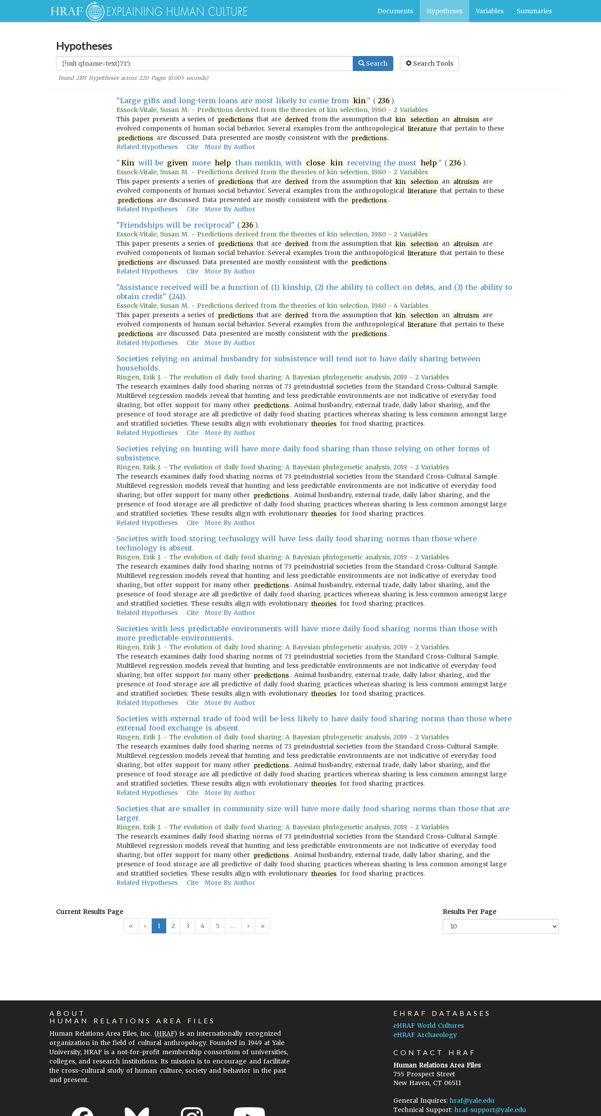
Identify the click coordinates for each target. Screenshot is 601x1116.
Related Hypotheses (147, 147)
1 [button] (159, 926)
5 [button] (218, 926)
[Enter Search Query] (204, 63)
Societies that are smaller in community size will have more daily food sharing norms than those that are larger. (312, 813)
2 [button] (173, 926)
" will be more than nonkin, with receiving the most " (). (291, 163)
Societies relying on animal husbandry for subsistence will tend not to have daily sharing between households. (298, 363)
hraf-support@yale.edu (490, 1110)
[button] (248, 925)
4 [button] (203, 926)
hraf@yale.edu (472, 1101)
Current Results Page (89, 912)
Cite (192, 147)
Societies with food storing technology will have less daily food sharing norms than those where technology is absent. (296, 543)
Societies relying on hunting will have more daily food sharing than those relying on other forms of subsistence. (302, 453)
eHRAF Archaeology (425, 1035)
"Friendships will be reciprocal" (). (187, 225)
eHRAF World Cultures (428, 1026)
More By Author (230, 147)
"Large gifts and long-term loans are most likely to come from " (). (256, 100)
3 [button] (188, 926)
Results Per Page (469, 912)
